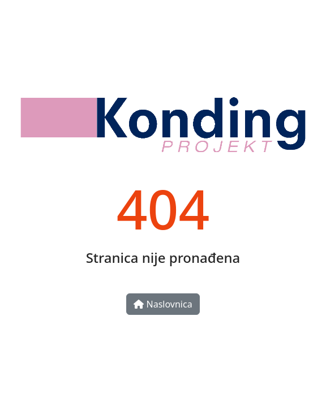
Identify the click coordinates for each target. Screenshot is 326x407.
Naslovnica (163, 304)
